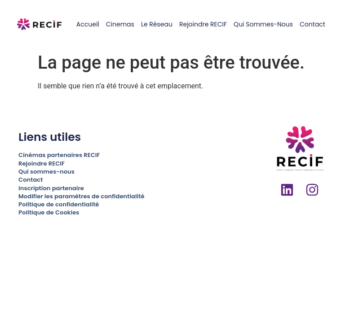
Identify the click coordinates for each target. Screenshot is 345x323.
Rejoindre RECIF (203, 24)
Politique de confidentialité (58, 204)
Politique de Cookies (48, 212)
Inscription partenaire (51, 188)
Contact (312, 24)
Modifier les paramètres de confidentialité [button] (81, 196)
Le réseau (156, 24)
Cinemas (120, 24)
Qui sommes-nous (263, 24)
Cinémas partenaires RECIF (59, 155)
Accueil (87, 24)
